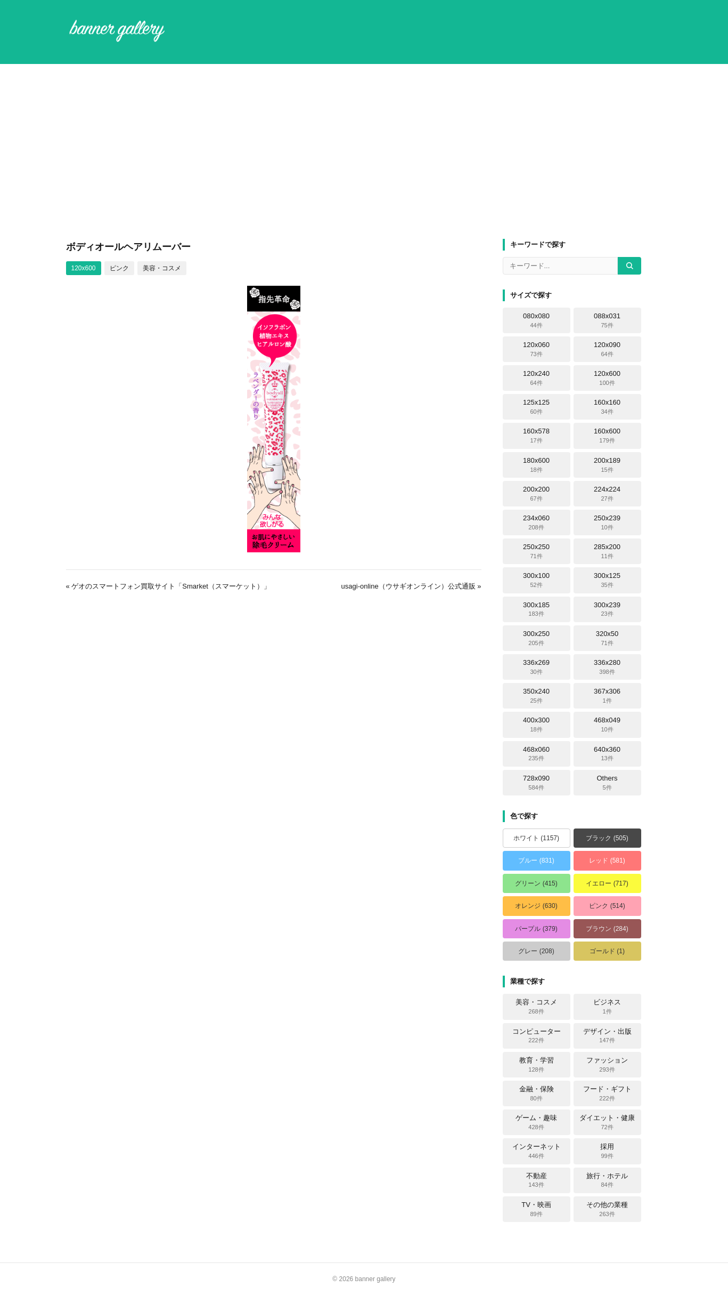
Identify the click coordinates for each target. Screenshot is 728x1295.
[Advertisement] (364, 151)
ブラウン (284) (607, 928)
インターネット (536, 1151)
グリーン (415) (536, 883)
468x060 (536, 753)
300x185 (536, 609)
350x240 (536, 695)
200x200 (536, 493)
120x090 (607, 349)
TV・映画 (536, 1209)
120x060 (536, 349)
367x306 (607, 695)
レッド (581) (607, 860)
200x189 (607, 464)
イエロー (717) (607, 883)
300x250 (536, 638)
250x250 (536, 551)
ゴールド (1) (607, 951)
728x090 (536, 782)
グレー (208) (536, 951)
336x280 (607, 666)
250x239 (607, 522)
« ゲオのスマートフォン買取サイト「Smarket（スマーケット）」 (168, 586)
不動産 (536, 1180)
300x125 (607, 580)
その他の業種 (607, 1209)
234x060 (536, 522)
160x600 (607, 435)
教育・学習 (536, 1064)
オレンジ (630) (536, 906)
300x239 (607, 609)
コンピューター (536, 1035)
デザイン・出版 (607, 1035)
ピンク (119, 268)
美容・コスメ (162, 268)
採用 (607, 1151)
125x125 (536, 406)
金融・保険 (536, 1093)
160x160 (607, 406)
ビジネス (607, 1006)
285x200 (607, 551)
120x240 (536, 378)
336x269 (536, 666)
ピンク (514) (607, 906)
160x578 (536, 435)
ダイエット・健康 (607, 1122)
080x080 (536, 320)
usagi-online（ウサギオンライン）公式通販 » (411, 586)
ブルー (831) (536, 860)
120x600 (83, 268)
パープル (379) (536, 928)
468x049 (607, 724)
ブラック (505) (607, 838)
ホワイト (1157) (536, 838)
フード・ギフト (607, 1093)
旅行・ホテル (607, 1180)
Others (606, 782)
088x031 (607, 320)
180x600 (536, 464)
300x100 (536, 580)
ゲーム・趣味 (536, 1122)
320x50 (607, 638)
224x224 (607, 493)
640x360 (607, 753)
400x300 (536, 724)
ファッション (607, 1064)
